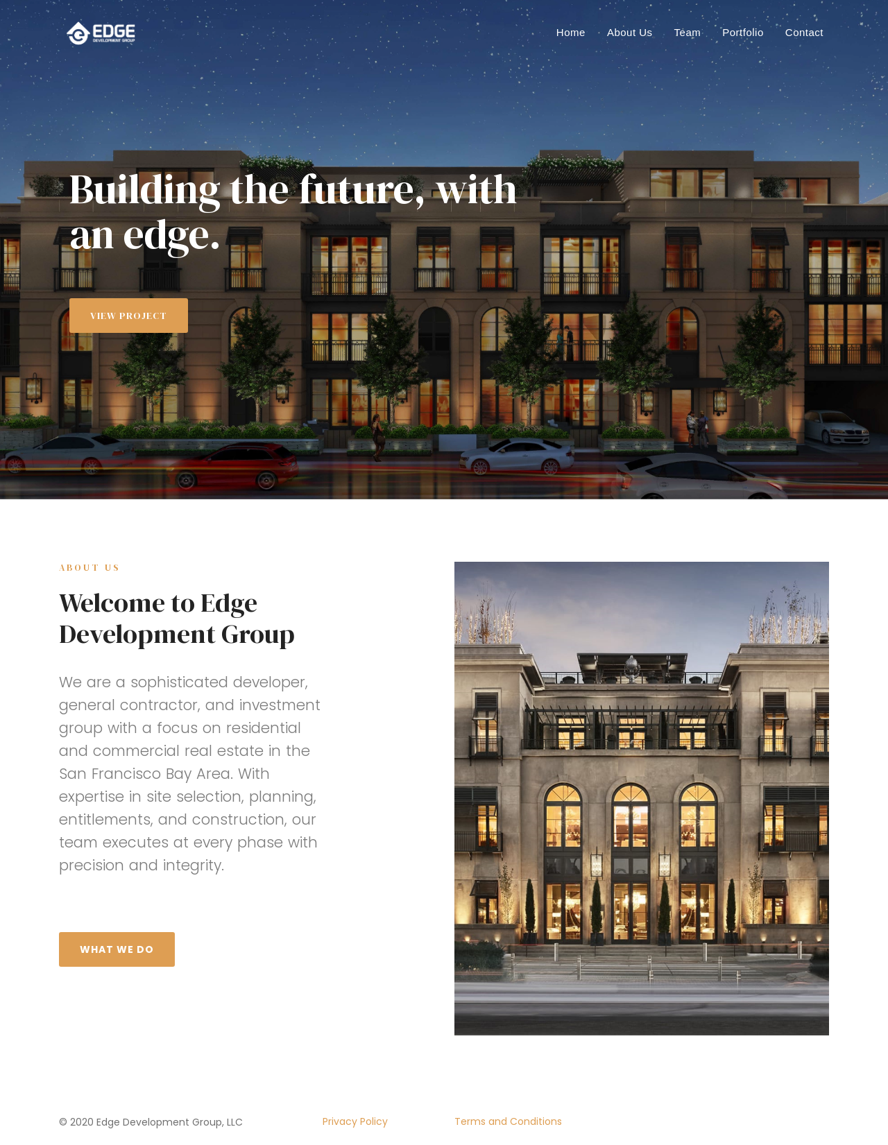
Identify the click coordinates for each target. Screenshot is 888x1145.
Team (687, 32)
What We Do (117, 949)
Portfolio (743, 32)
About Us (630, 32)
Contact (804, 32)
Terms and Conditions (508, 1121)
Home (571, 32)
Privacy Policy (355, 1121)
